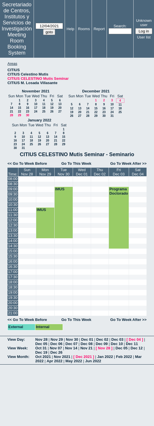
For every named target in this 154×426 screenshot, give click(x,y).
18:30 (13, 287)
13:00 (13, 230)
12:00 (13, 220)
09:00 (13, 189)
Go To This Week (76, 163)
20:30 (13, 308)
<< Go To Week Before (27, 163)
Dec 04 (135, 339)
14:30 (13, 246)
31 (111, 115)
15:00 (13, 251)
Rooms (84, 29)
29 (19, 115)
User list (144, 37)
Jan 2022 (105, 357)
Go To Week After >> (128, 163)
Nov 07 (56, 348)
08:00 (13, 179)
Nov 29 (57, 339)
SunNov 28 (27, 172)
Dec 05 (41, 344)
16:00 (13, 261)
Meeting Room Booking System (16, 44)
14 (11, 107)
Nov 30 (72, 339)
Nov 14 (71, 348)
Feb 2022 (124, 357)
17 (35, 107)
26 (51, 111)
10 (35, 104)
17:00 (13, 272)
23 (27, 111)
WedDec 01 (82, 172)
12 (51, 104)
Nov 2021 (62, 357)
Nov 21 (86, 348)
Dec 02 (102, 339)
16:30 (13, 266)
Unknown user (143, 22)
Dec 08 (86, 344)
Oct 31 (41, 348)
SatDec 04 (138, 172)
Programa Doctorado (118, 191)
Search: (119, 26)
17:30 (13, 277)
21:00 (13, 313)
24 (35, 111)
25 (43, 111)
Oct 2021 (43, 357)
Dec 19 (41, 352)
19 (51, 107)
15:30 (13, 256)
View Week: (17, 348)
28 (11, 115)
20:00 (13, 303)
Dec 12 (137, 348)
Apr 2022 (54, 361)
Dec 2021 (84, 357)
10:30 (13, 204)
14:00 (13, 241)
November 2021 (35, 91)
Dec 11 (132, 344)
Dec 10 (117, 344)
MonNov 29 (45, 172)
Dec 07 (72, 344)
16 (27, 107)
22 (19, 111)
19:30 (13, 297)
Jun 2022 (93, 361)
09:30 (13, 194)
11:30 (13, 215)
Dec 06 (56, 344)
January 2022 (39, 120)
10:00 (13, 199)
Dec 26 (56, 352)
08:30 (13, 184)
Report (99, 29)
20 (59, 107)
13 (59, 104)
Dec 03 (117, 339)
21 (11, 111)
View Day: (16, 339)
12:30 (13, 225)
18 (43, 107)
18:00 (13, 282)
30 (27, 115)
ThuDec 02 (100, 172)
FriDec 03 (119, 172)
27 (59, 111)
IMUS (60, 189)
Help (70, 29)
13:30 (13, 235)
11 (43, 104)
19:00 (13, 292)
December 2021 (95, 91)
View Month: (18, 357)
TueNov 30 (64, 172)
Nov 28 (41, 339)
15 (19, 107)
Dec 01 (87, 339)
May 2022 (74, 361)
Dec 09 (102, 344)
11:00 (13, 210)
